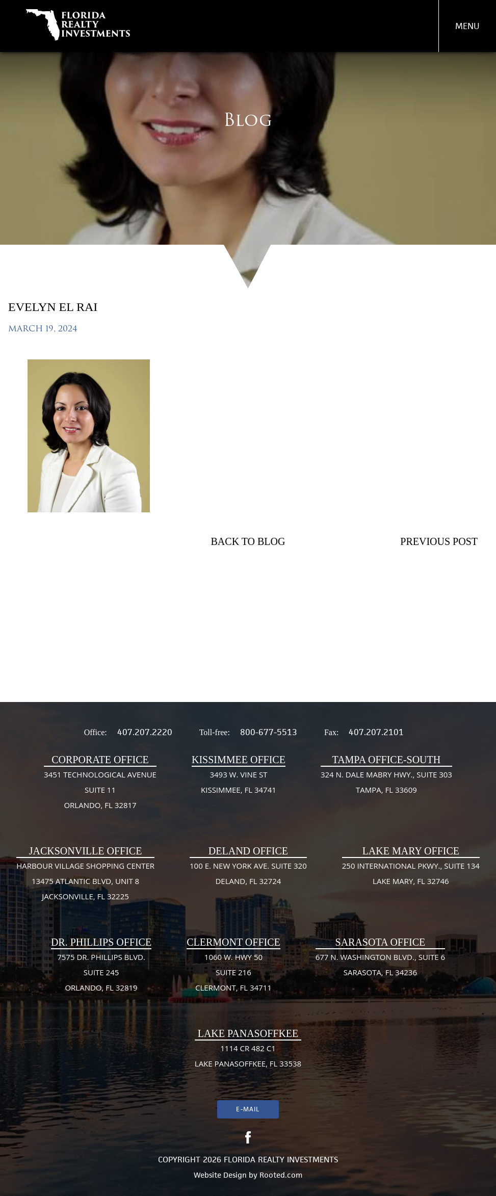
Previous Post (439, 541)
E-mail (247, 1109)
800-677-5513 (268, 732)
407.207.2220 (144, 732)
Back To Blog (248, 541)
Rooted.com (280, 1175)
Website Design (220, 1175)
